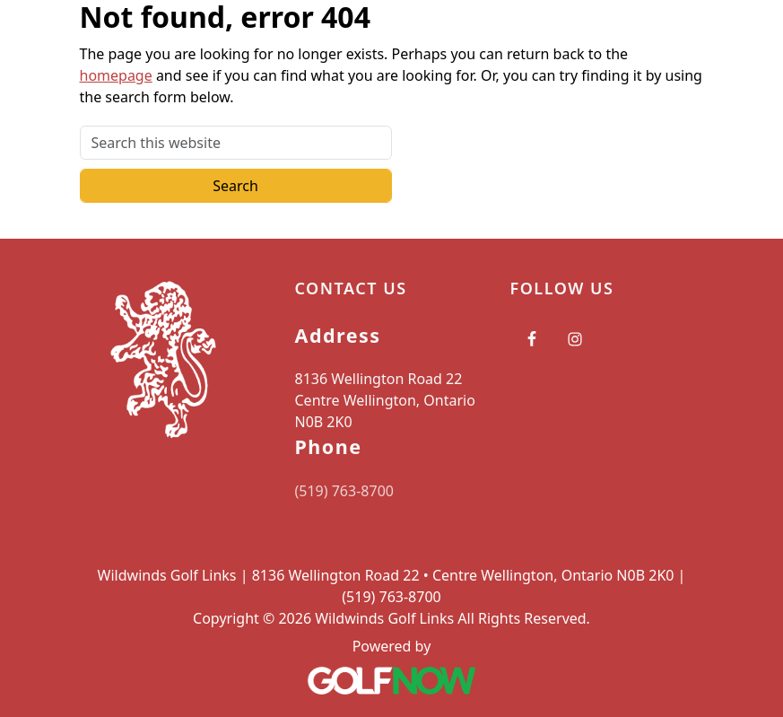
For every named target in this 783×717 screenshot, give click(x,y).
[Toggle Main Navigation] (747, 31)
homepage (116, 75)
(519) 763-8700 (344, 491)
